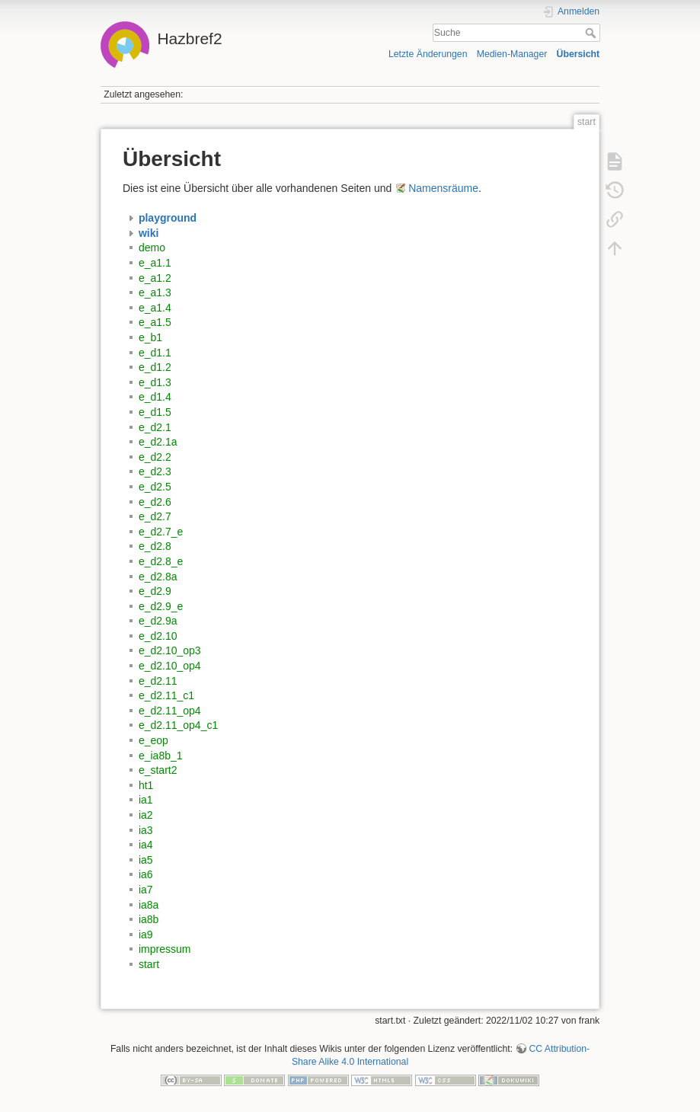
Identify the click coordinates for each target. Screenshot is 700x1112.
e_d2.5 (155, 487)
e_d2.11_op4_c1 (178, 725)
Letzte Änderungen (428, 54)
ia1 (146, 800)
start (149, 964)
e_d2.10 (158, 636)
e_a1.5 (155, 322)
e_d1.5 (155, 412)
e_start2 (158, 770)
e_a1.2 (155, 278)
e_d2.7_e (161, 532)
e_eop (153, 740)
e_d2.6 (155, 502)
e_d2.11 (158, 681)
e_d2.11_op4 (170, 711)
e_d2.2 (155, 457)
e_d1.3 (155, 382)
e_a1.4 (155, 308)
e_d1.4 (155, 397)
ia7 (146, 890)
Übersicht (578, 54)
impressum (164, 949)
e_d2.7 (155, 516)
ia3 (146, 830)
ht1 (146, 785)
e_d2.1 (155, 427)
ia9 (146, 934)
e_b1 (150, 337)
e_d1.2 (155, 367)
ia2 (146, 815)
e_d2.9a (158, 621)
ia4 (146, 845)
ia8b (148, 919)
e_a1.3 (155, 292)
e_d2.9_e (161, 606)
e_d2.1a (158, 442)
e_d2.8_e (161, 561)
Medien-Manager (512, 54)
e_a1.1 (155, 263)
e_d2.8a (158, 576)
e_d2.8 (155, 546)
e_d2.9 (155, 591)
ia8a (148, 905)
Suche (592, 32)
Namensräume (443, 188)
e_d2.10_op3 (170, 650)
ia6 (146, 874)
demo (152, 247)
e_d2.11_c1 (166, 695)
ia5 (146, 860)
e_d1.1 (155, 353)
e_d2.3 (155, 471)
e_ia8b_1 (161, 755)
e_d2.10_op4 (170, 666)
